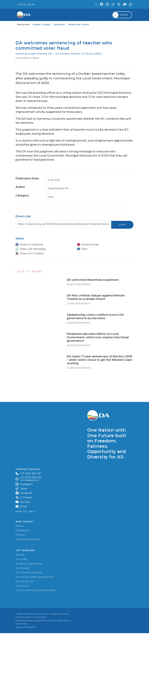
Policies (20, 591)
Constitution (23, 587)
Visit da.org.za (26, 4)
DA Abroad (22, 624)
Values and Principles (28, 596)
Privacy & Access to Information (31, 674)
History (20, 582)
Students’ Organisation (29, 620)
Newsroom (23, 24)
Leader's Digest (41, 24)
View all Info (25, 569)
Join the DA (23, 642)
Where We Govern (78, 24)
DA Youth (21, 615)
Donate (20, 611)
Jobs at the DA (24, 638)
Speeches (59, 24)
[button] (43, 244)
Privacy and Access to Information (36, 647)
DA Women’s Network (29, 629)
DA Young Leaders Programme (35, 633)
